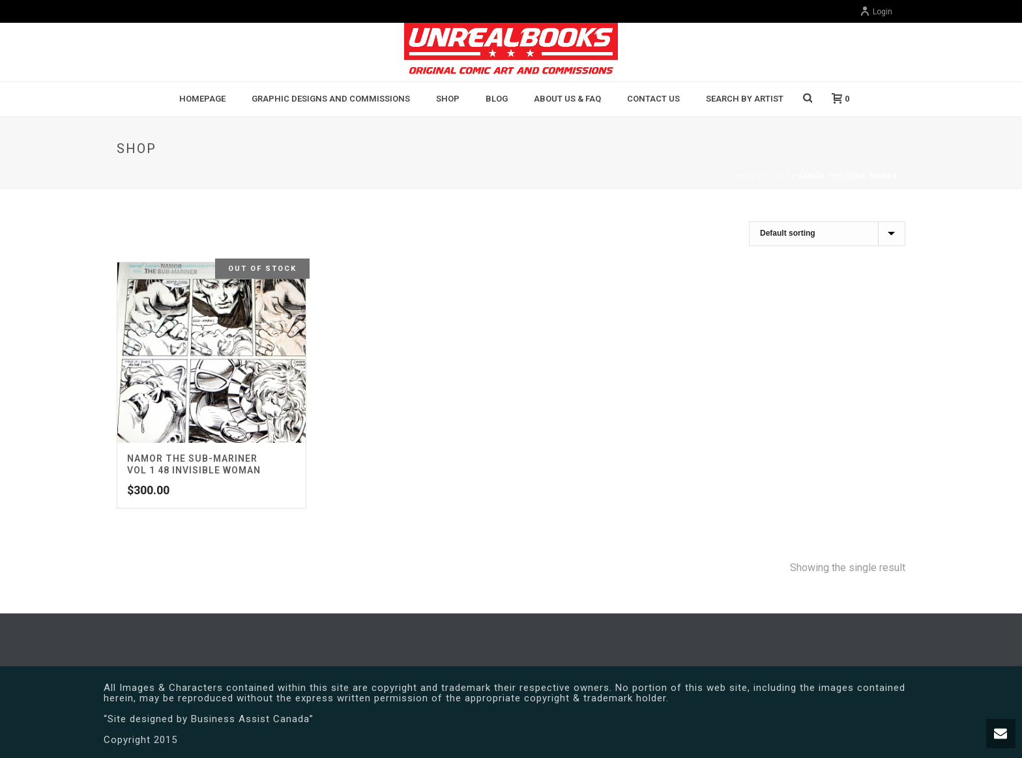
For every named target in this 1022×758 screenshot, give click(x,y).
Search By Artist (744, 99)
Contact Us (653, 99)
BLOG (497, 99)
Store (777, 176)
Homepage (202, 99)
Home (746, 176)
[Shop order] (827, 233)
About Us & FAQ (567, 99)
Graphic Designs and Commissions (331, 99)
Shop (448, 99)
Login (876, 11)
